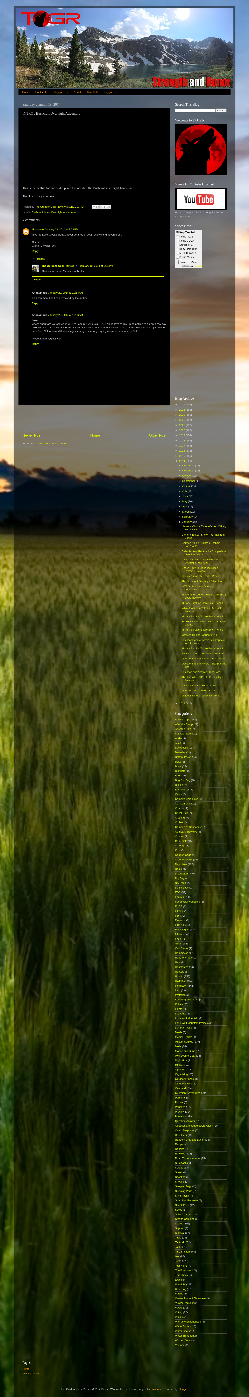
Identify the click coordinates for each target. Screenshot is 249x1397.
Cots (178, 850)
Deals (178, 868)
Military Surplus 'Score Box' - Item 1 (202, 648)
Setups (179, 1167)
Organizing (181, 1074)
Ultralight (180, 1284)
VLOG (178, 1307)
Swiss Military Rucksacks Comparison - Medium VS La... (204, 553)
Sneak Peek (182, 1205)
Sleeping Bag (183, 1186)
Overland (180, 1088)
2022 (182, 419)
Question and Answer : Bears (199, 690)
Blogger (182, 1389)
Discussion (181, 873)
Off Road (180, 1065)
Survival (179, 1232)
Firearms (180, 920)
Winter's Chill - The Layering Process (203, 653)
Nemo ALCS (186, 236)
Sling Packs (182, 1195)
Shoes (178, 1172)
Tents (178, 1261)
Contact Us (41, 92)
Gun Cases (181, 948)
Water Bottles (183, 1326)
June (185, 496)
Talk (177, 1247)
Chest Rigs (181, 812)
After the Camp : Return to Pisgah (201, 685)
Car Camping (183, 803)
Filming (179, 911)
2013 (182, 703)
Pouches (180, 1107)
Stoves (179, 1223)
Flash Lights (182, 929)
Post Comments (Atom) (52, 443)
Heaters (179, 971)
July (185, 491)
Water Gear (182, 1331)
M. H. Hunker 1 (187, 253)
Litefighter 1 (186, 244)
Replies (40, 258)
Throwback (181, 1275)
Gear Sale (92, 92)
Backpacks (181, 747)
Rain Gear (181, 1135)
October (187, 475)
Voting (178, 1312)
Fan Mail (180, 897)
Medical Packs (183, 1037)
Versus (179, 1293)
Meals (178, 1032)
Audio (178, 738)
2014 (182, 461)
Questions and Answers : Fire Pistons (203, 658)
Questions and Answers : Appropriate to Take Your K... (203, 642)
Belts (178, 761)
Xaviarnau (156, 1389)
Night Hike (181, 1060)
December (188, 465)
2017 (182, 445)
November (188, 470)
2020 (182, 430)
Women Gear (183, 1340)
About (77, 92)
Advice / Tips (182, 719)
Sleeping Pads (183, 1191)
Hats (178, 962)
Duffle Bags (182, 887)
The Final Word (184, 1270)
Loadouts (180, 1013)
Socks (178, 1209)
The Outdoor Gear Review (58, 265)
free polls (198, 266)
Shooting (180, 1177)
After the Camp (184, 724)
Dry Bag (180, 878)
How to (179, 976)
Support (179, 1228)
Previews (180, 1116)
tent (177, 1256)
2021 (182, 425)
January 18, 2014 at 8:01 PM (96, 265)
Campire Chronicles (186, 798)
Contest (179, 836)
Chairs (179, 808)
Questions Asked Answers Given (194, 1125)
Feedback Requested (187, 901)
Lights (178, 1008)
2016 (182, 450)
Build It (179, 784)
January (187, 521)
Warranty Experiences (188, 1321)
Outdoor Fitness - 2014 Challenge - (202, 695)
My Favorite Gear (185, 1055)
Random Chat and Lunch (189, 1139)
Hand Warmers (184, 957)
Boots (178, 775)
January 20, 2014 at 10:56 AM (65, 315)
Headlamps (181, 967)
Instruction (181, 985)
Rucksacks (181, 1162)
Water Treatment (185, 1335)
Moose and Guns (185, 1051)
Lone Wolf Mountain (186, 1018)
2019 (182, 435)
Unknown (38, 229)
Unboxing (180, 1289)
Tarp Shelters (183, 1251)
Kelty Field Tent (188, 248)
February (188, 516)
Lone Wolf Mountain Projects (192, 1022)
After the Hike (183, 728)
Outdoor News (183, 1083)
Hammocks (181, 952)
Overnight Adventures (63, 212)
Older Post (157, 435)
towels (178, 1279)
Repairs (179, 1148)
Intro (47, 212)
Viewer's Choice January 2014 (199, 634)
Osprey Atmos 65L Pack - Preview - (202, 576)
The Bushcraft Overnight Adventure (202, 581)
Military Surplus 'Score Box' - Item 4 (202, 602)
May (185, 501)
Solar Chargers (184, 1214)
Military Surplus (184, 1041)
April (185, 506)
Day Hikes (181, 864)
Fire (177, 915)
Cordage (180, 845)
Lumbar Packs (183, 1027)
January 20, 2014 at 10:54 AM (65, 292)
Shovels (179, 1181)
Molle (178, 1046)
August (186, 486)
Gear (178, 943)
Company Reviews (186, 831)
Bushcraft (37, 212)
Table (178, 1237)
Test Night (181, 1265)
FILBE (178, 906)
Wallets (179, 1317)
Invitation (180, 994)
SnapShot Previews (186, 1200)
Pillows (179, 1102)
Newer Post (31, 435)
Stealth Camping (185, 1218)
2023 (182, 414)
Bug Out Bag (182, 780)
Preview (179, 1111)
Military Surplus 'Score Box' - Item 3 (202, 616)
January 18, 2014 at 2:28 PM (61, 229)
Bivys (178, 766)
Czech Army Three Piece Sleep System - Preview (200, 569)
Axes (178, 742)
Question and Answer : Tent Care (201, 672)
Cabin (178, 794)
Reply (35, 251)
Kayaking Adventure (186, 999)
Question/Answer (185, 1121)
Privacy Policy (30, 1373)
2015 (182, 455)
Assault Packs (183, 733)
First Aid (180, 924)
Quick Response (184, 1130)
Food (178, 938)
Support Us (61, 92)
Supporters (110, 92)
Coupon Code (183, 854)
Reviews (180, 1153)
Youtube (180, 1345)
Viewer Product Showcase (190, 1298)
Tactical (179, 1242)
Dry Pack (180, 882)
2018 (182, 440)
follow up (180, 934)
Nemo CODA (186, 240)
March (186, 511)
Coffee (179, 822)
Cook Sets (181, 841)
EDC (178, 892)
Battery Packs (183, 757)
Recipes (180, 1144)
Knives (179, 1004)
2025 (182, 404)
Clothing (180, 817)
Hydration (180, 981)
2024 (182, 409)
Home (25, 92)
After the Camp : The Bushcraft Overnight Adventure (200, 561)
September (189, 480)
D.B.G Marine (187, 257)
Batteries (180, 752)
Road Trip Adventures (187, 1158)
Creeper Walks (183, 859)
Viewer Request (184, 1302)
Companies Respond (187, 827)
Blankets (180, 770)
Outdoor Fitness (184, 1078)
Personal (180, 1097)
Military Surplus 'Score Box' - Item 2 (202, 629)
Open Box (181, 1069)
